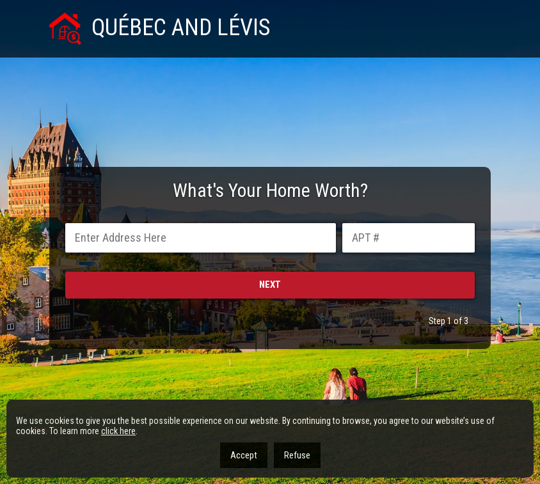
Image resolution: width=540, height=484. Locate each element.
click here (118, 431)
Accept (243, 455)
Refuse (297, 455)
